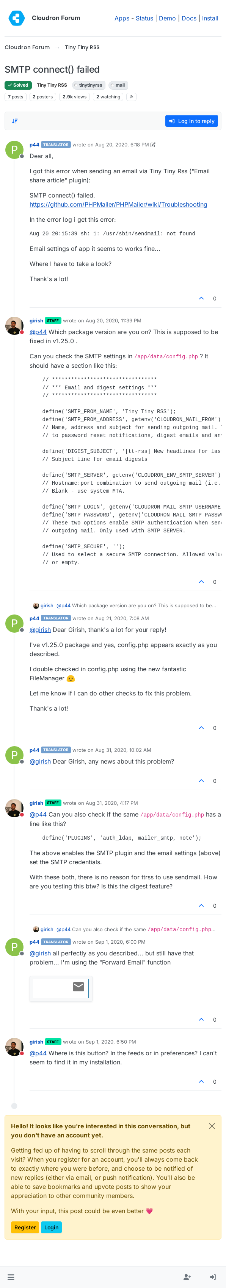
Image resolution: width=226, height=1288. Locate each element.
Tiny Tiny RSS (52, 85)
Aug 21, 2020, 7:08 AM (122, 618)
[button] (11, 1277)
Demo (167, 18)
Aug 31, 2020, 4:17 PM (112, 803)
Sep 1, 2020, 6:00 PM (120, 942)
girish (36, 320)
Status (144, 18)
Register (25, 1227)
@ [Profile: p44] (38, 332)
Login (51, 1227)
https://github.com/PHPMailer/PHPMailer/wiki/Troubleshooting (118, 204)
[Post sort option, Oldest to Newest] (15, 121)
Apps (122, 18)
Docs (189, 18)
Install (210, 18)
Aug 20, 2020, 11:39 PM (113, 320)
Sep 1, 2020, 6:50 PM (111, 1042)
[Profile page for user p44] (14, 150)
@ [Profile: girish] (40, 629)
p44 (34, 145)
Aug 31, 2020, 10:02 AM (123, 750)
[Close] (212, 1126)
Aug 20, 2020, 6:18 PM (122, 145)
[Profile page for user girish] (14, 326)
